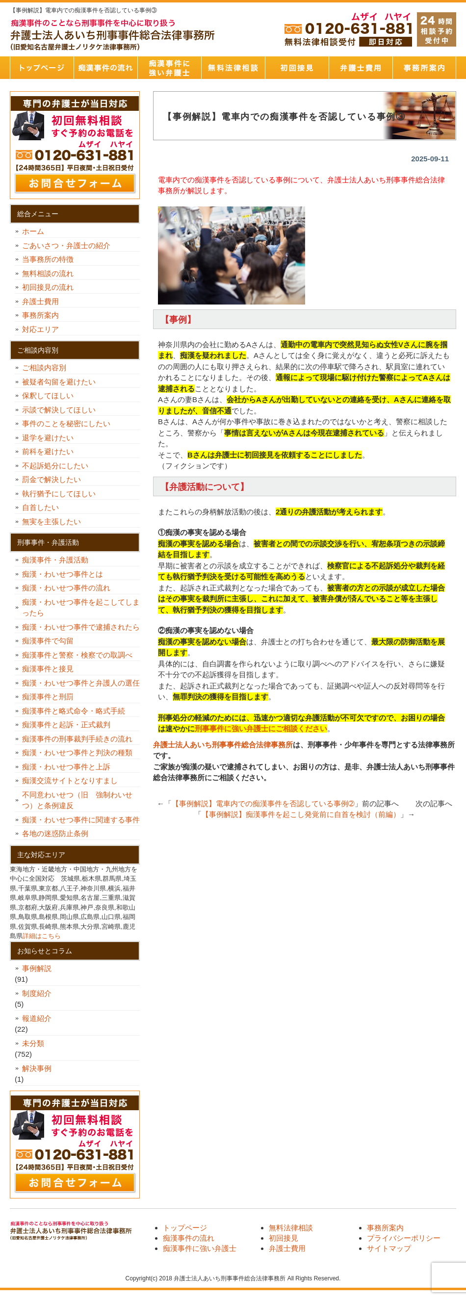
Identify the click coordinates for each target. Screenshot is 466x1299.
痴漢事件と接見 (48, 668)
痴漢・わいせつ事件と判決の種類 (81, 752)
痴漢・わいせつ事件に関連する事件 (81, 819)
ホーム (33, 231)
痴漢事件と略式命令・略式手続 (73, 711)
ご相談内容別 (44, 367)
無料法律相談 (233, 67)
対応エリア (40, 329)
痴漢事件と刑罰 (48, 696)
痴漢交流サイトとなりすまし (73, 780)
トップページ (42, 67)
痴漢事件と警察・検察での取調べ (77, 655)
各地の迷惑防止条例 (55, 833)
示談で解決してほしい (59, 410)
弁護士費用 (360, 67)
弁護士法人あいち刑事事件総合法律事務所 (223, 744)
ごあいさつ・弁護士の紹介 (66, 245)
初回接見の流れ (48, 287)
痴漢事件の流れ (105, 67)
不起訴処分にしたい (55, 465)
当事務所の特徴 (48, 259)
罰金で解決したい (51, 479)
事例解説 (37, 968)
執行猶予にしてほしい (59, 493)
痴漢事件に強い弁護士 (169, 67)
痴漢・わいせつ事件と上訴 (66, 767)
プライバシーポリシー (403, 1238)
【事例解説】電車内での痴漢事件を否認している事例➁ (263, 803)
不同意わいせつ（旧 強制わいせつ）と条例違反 (77, 800)
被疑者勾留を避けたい (62, 382)
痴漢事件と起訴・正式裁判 (66, 724)
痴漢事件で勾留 (48, 641)
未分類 (33, 1043)
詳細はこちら (42, 936)
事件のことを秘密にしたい (70, 423)
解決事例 (37, 1068)
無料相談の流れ (48, 273)
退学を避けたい (51, 437)
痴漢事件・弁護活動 (55, 560)
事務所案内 (424, 67)
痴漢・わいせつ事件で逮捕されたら (81, 627)
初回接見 (297, 67)
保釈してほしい (51, 395)
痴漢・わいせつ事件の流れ (66, 588)
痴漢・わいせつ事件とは (62, 574)
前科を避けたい (48, 451)
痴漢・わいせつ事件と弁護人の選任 (81, 683)
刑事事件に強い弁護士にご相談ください (261, 728)
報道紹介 (37, 1018)
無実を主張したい (51, 521)
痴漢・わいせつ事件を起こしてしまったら (81, 607)
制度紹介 (37, 993)
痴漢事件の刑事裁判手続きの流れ (77, 739)
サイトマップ (389, 1248)
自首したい (44, 507)
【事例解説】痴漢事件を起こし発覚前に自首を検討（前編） (301, 814)
